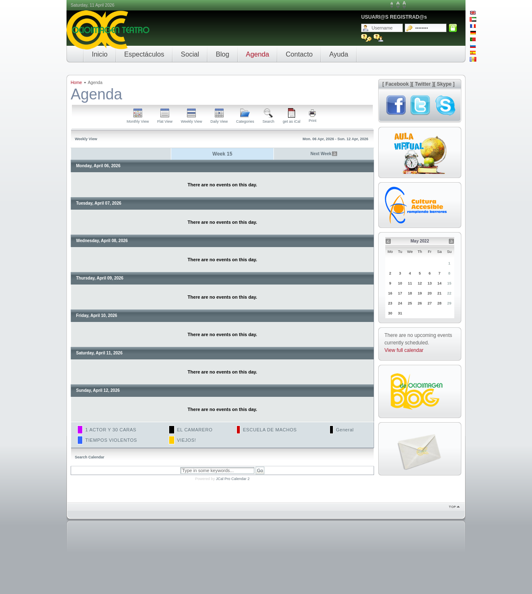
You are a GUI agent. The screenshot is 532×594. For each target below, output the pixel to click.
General (345, 429)
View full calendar (404, 350)
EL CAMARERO (195, 429)
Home (76, 82)
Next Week (320, 153)
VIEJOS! (186, 440)
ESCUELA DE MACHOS (270, 429)
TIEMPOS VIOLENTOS (111, 440)
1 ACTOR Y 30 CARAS (110, 429)
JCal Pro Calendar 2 (232, 479)
